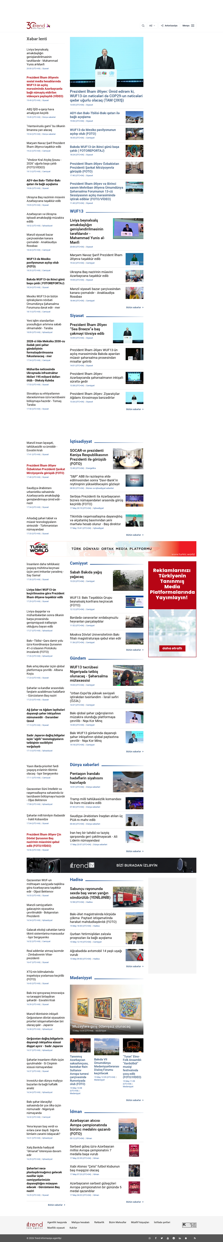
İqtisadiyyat (81, 441)
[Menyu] (188, 25)
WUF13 (76, 211)
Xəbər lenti (37, 38)
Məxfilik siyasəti (56, 1227)
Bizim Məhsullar (117, 1222)
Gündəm (78, 658)
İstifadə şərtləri (162, 1222)
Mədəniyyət (81, 977)
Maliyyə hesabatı (81, 1222)
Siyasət (77, 315)
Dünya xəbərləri (84, 764)
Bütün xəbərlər (133, 307)
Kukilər (73, 1227)
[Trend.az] (38, 25)
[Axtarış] (143, 25)
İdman (76, 1111)
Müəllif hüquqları (140, 1222)
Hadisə (76, 879)
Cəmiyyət (79, 563)
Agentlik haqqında (57, 1222)
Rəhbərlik (99, 1222)
